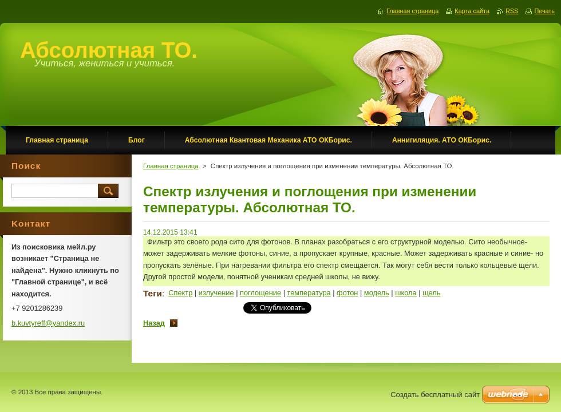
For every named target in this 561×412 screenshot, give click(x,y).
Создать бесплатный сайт (435, 394)
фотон (347, 292)
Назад (154, 323)
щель (431, 292)
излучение (216, 292)
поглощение (260, 292)
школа (405, 292)
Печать (544, 10)
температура (309, 292)
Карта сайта (472, 10)
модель (376, 292)
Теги (152, 293)
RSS (511, 10)
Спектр (180, 292)
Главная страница (171, 166)
